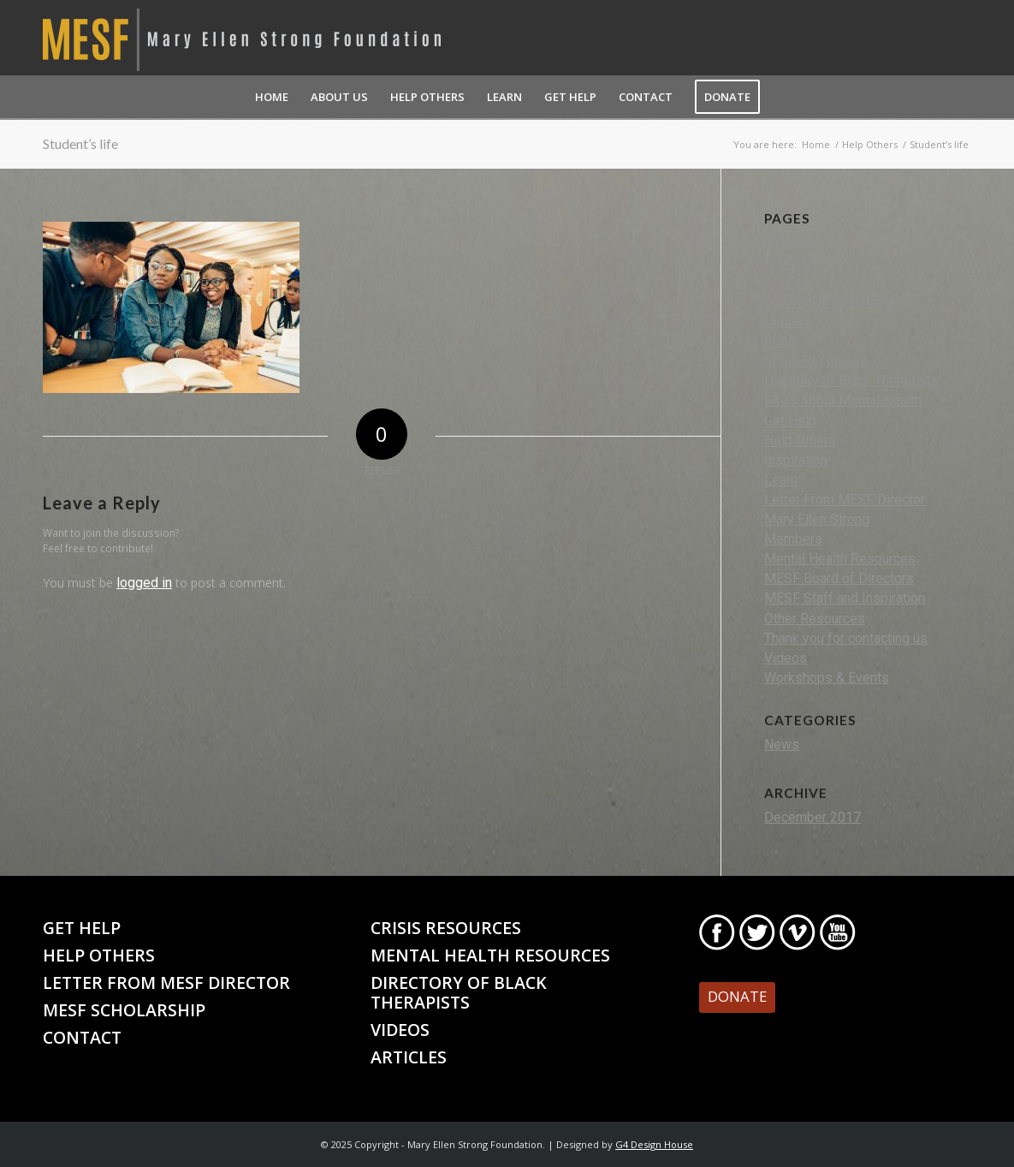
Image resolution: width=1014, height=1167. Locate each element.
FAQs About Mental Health (843, 400)
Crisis (781, 341)
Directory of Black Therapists (851, 380)
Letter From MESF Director (844, 499)
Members (793, 539)
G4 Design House (654, 1144)
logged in (144, 583)
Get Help (790, 421)
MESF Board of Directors (839, 578)
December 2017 (812, 817)
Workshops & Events (826, 678)
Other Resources (814, 618)
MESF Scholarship (124, 1009)
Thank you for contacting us (846, 638)
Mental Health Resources (840, 559)
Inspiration (795, 460)
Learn (781, 480)
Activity (786, 262)
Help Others (800, 440)
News (781, 744)
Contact (786, 321)
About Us (791, 243)
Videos (785, 658)
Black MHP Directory (826, 302)
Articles (787, 282)
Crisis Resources (816, 361)
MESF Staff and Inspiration (844, 598)
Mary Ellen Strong (816, 519)
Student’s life (80, 143)
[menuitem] (271, 96)
